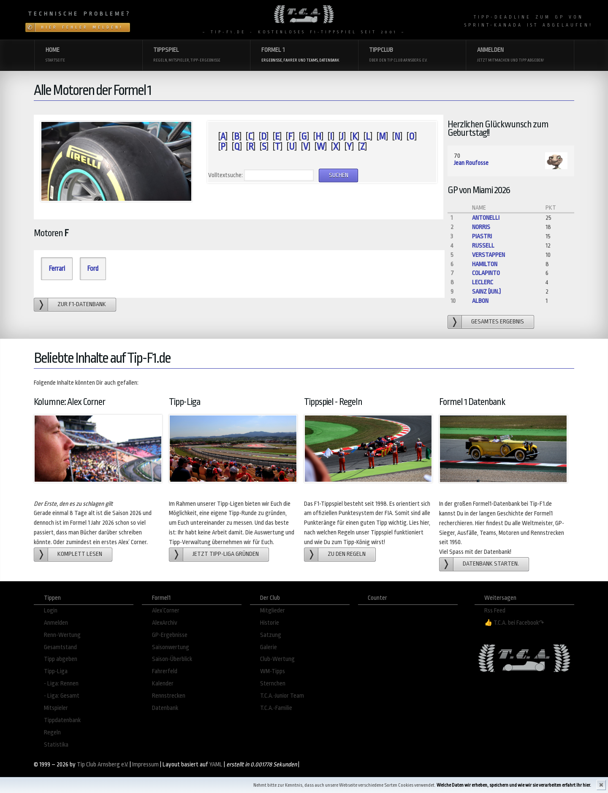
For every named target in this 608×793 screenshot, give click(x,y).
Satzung (270, 635)
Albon (480, 301)
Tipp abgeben (60, 659)
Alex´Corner (165, 610)
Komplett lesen (79, 554)
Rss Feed (494, 610)
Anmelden (56, 622)
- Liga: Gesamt (61, 695)
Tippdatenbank (62, 720)
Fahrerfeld (164, 671)
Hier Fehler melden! (82, 27)
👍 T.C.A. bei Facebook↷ (514, 622)
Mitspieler (56, 708)
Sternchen (272, 683)
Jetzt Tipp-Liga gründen (226, 554)
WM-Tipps (272, 671)
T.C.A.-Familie (276, 708)
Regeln (52, 732)
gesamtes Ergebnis (497, 321)
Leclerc (482, 282)
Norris (481, 227)
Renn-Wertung (62, 635)
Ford (92, 268)
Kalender (163, 683)
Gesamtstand (60, 647)
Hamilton (484, 264)
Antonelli (485, 217)
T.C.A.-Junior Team (282, 695)
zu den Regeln (347, 554)
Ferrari (57, 268)
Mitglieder (272, 610)
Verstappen (488, 255)
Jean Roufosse (471, 163)
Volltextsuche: (225, 175)
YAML (216, 764)
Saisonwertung (170, 647)
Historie (269, 622)
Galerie (268, 647)
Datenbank (165, 708)
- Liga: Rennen (61, 683)
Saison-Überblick (172, 659)
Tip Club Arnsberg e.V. (102, 764)
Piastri (482, 236)
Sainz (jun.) (486, 291)
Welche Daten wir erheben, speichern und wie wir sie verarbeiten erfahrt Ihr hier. (514, 785)
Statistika (56, 744)
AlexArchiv (164, 622)
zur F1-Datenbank (81, 304)
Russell (483, 245)
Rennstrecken (168, 695)
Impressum (145, 764)
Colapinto (486, 273)
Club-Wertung (277, 659)
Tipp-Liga (56, 671)
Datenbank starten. (491, 563)
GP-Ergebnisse (169, 635)
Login (50, 610)
